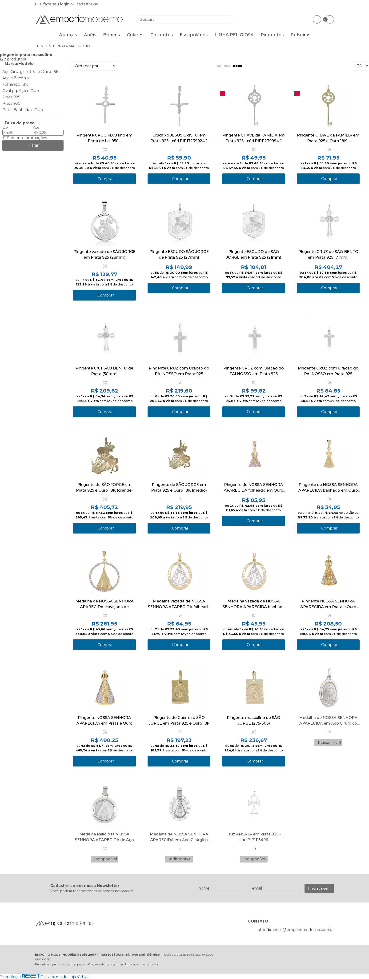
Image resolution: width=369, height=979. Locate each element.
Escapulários (194, 34)
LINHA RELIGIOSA (234, 34)
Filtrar (33, 145)
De (5, 127)
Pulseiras (300, 34)
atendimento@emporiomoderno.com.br (296, 929)
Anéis (90, 34)
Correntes (161, 34)
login (65, 4)
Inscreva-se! (318, 888)
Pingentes (272, 34)
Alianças (68, 34)
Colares (135, 34)
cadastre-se (87, 4)
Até (36, 127)
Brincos (111, 34)
